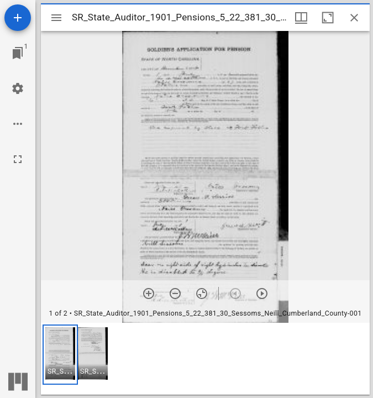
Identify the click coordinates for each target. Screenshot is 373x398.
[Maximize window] (327, 17)
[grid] (205, 359)
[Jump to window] (17, 53)
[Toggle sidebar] (56, 17)
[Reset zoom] (201, 293)
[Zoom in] (148, 293)
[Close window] (354, 17)
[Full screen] (17, 159)
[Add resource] (17, 17)
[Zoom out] (175, 293)
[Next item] (262, 293)
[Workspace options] (17, 124)
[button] (60, 354)
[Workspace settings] (17, 88)
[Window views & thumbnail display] (301, 17)
